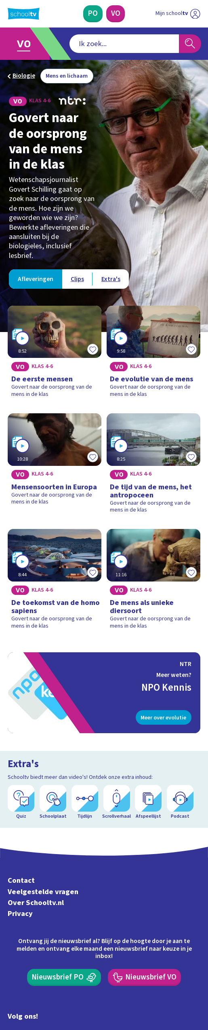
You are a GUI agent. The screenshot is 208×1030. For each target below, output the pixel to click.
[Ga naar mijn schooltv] (177, 13)
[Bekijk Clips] (77, 279)
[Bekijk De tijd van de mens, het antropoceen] (153, 466)
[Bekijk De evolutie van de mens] (153, 354)
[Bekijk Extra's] (110, 279)
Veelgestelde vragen (43, 891)
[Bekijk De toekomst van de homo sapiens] (54, 581)
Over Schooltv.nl (36, 902)
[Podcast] (180, 802)
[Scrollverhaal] (116, 802)
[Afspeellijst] (148, 802)
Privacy (20, 913)
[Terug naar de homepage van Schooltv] (24, 14)
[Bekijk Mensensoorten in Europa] (54, 466)
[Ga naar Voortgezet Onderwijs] (27, 43)
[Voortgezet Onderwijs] (115, 13)
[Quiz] (21, 802)
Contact (21, 881)
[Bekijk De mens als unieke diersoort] (153, 581)
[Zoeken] (190, 43)
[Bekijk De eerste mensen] (54, 354)
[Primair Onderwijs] (93, 13)
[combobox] (124, 43)
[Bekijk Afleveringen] (35, 279)
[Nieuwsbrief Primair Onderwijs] (64, 977)
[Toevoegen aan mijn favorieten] (92, 349)
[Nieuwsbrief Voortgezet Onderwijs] (144, 977)
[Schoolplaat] (53, 802)
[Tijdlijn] (84, 802)
